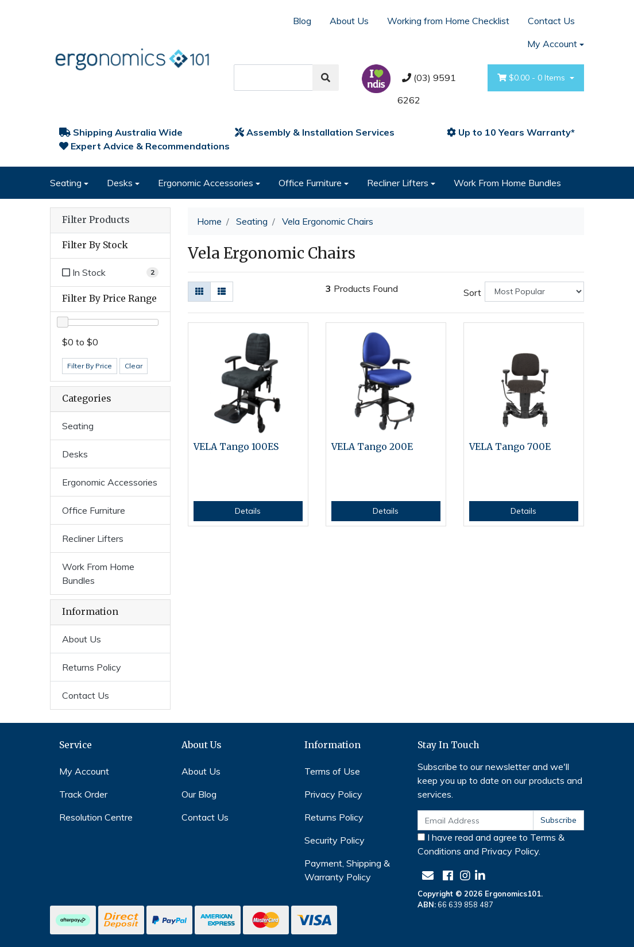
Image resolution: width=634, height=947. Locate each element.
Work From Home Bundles (507, 182)
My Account (84, 771)
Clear (133, 365)
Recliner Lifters (397, 182)
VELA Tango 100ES (236, 446)
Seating (66, 182)
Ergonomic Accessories (205, 182)
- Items (532, 78)
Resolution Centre (96, 817)
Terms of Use (332, 771)
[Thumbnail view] (199, 292)
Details (248, 511)
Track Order (83, 794)
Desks (120, 182)
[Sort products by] (534, 292)
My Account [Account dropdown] (552, 43)
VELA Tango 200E (372, 446)
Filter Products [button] (95, 220)
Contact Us (551, 20)
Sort (472, 292)
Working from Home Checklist (448, 20)
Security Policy (334, 840)
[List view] (221, 292)
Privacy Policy (333, 794)
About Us (349, 20)
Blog (302, 20)
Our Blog (199, 794)
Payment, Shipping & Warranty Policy (347, 870)
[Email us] (428, 875)
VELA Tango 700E (510, 446)
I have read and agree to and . (491, 844)
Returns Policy (91, 667)
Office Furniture (310, 182)
